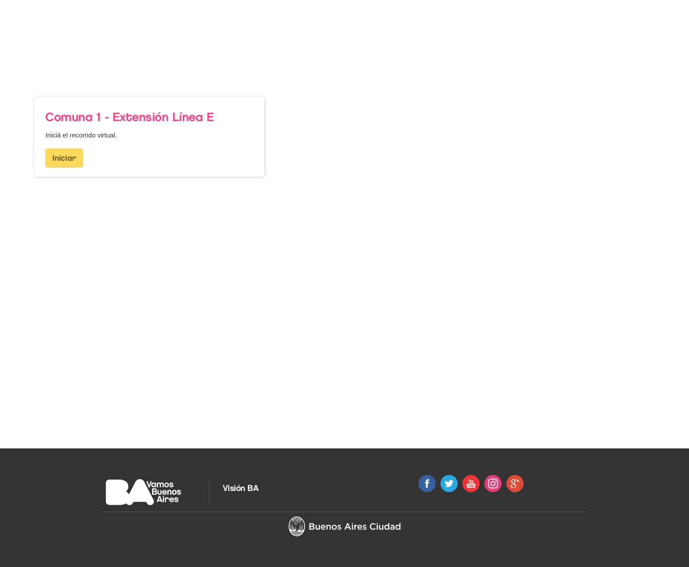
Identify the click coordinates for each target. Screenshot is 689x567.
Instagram (493, 483)
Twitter (449, 483)
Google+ (515, 483)
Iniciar (64, 152)
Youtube (471, 483)
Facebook (427, 483)
